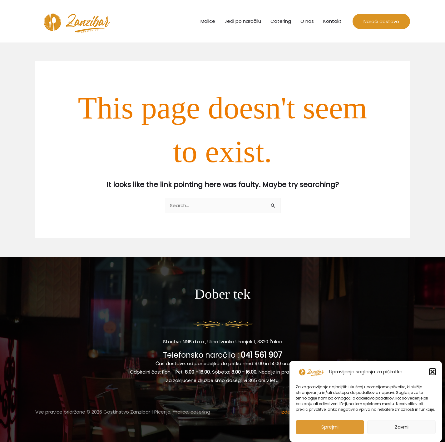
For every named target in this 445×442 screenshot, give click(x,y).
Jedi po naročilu (243, 21)
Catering (280, 21)
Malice (207, 21)
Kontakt (332, 21)
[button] (432, 374)
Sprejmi (330, 430)
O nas (307, 21)
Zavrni (401, 430)
